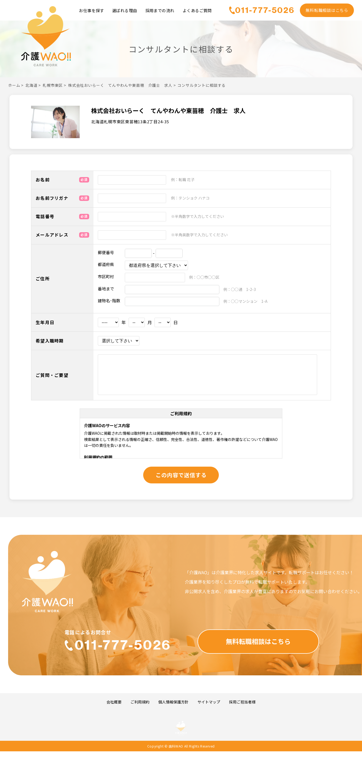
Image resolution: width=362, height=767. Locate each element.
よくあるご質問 (197, 10)
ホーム (14, 85)
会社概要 (114, 702)
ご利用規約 (139, 702)
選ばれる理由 (124, 10)
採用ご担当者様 (242, 702)
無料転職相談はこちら (327, 10)
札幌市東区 (53, 85)
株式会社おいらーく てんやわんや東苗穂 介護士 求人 (120, 85)
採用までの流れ (160, 10)
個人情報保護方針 (173, 702)
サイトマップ (208, 702)
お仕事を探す (91, 10)
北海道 (31, 85)
